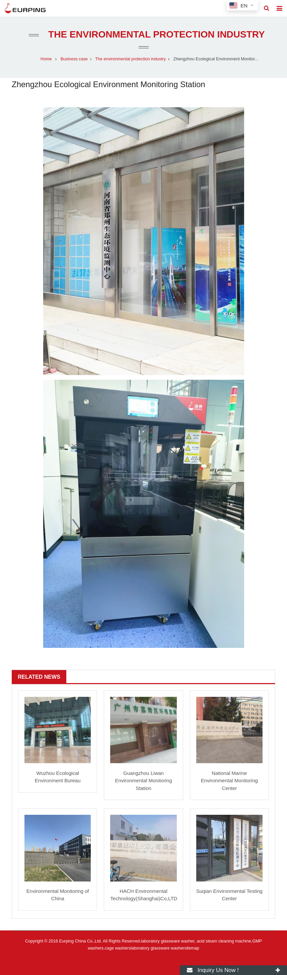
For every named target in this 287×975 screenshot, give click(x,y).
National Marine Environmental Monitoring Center (229, 780)
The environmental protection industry (155, 34)
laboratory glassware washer (157, 948)
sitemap (192, 948)
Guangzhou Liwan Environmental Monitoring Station (143, 780)
